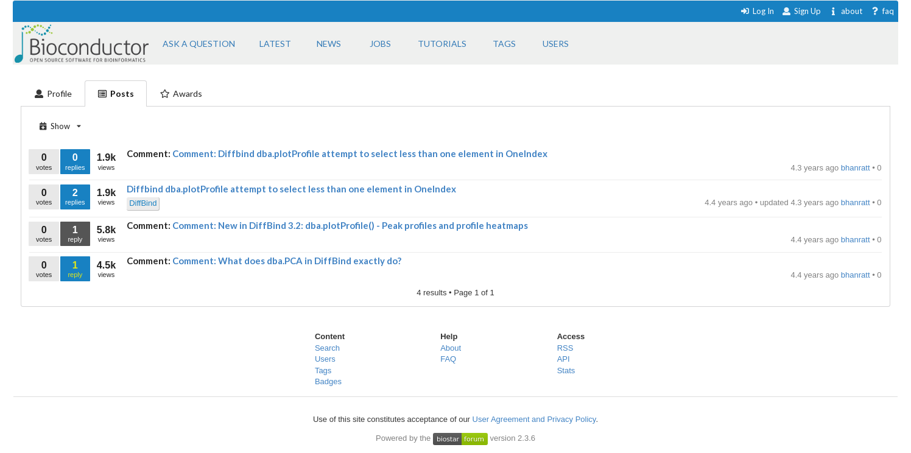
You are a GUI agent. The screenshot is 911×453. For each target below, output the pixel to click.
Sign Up (801, 11)
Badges (328, 381)
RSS (565, 348)
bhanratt (856, 167)
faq (882, 11)
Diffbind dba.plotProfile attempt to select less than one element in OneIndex (291, 188)
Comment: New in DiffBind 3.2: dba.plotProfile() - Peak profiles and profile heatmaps (350, 225)
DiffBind (143, 203)
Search (327, 348)
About (450, 348)
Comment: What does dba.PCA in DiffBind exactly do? (286, 260)
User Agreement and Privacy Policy (534, 419)
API (563, 358)
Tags (323, 370)
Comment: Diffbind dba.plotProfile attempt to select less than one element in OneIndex (359, 153)
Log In (757, 11)
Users (325, 358)
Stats (566, 370)
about (845, 11)
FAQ (448, 358)
